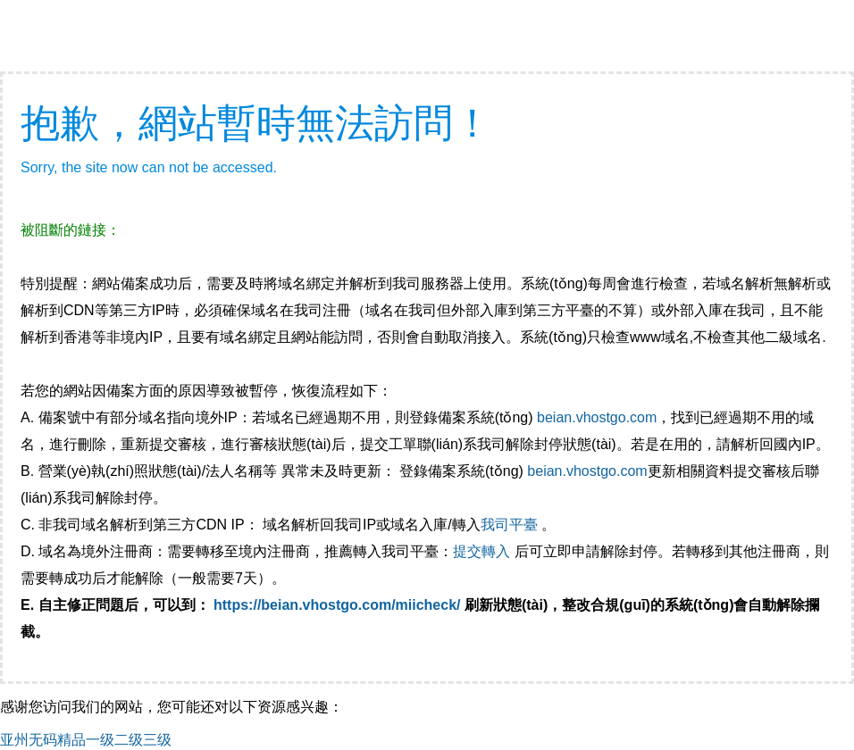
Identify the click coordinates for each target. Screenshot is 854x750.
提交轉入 (481, 551)
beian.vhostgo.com (597, 417)
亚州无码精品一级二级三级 (86, 739)
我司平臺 (511, 524)
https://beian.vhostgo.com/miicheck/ (337, 604)
